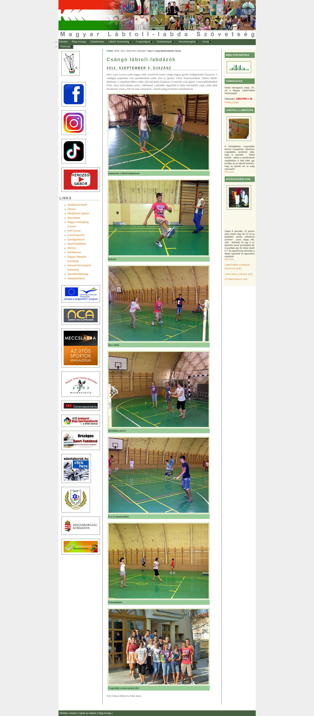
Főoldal (63, 41)
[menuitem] (63, 41)
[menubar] (138, 44)
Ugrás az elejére (88, 713)
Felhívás (65, 46)
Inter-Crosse (74, 230)
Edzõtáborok (74, 252)
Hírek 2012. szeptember (136, 51)
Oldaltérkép (97, 41)
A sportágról (143, 41)
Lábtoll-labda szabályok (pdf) (238, 274)
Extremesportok (75, 235)
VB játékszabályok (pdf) (236, 279)
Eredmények (164, 41)
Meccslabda (73, 217)
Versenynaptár (187, 41)
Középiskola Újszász (78, 213)
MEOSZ (71, 248)
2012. (123, 51)
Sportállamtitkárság (77, 274)
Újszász (71, 209)
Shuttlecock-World (77, 204)
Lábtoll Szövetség (118, 41)
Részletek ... (231, 172)
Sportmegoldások (76, 243)
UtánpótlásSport (76, 278)
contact (73, 713)
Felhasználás (232, 102)
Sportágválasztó (76, 239)
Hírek (206, 41)
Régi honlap (79, 41)
